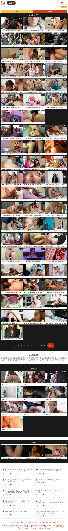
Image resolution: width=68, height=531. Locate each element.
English (40, 525)
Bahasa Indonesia (40, 527)
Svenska (15, 527)
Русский (20, 527)
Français (62, 527)
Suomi (31, 525)
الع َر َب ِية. (54, 525)
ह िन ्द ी (29, 528)
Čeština (44, 525)
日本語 (27, 525)
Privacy (50, 522)
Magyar (49, 525)
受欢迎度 (50, 11)
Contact (39, 522)
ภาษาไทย (18, 525)
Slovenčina (4, 525)
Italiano (24, 528)
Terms (54, 522)
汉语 (58, 527)
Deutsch (35, 528)
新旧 (16, 11)
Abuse (43, 522)
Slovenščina (47, 528)
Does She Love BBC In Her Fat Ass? (16, 511)
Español (24, 527)
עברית (64, 525)
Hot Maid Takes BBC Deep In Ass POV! (50, 480)
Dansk (35, 525)
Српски (10, 525)
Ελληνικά (54, 527)
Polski (5, 527)
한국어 (23, 525)
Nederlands (48, 527)
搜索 (63, 7)
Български (40, 528)
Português (59, 525)
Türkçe (20, 528)
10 (45, 345)
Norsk (13, 525)
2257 (46, 522)
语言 (62, 3)
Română (10, 527)
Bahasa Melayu (31, 527)
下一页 (50, 345)
